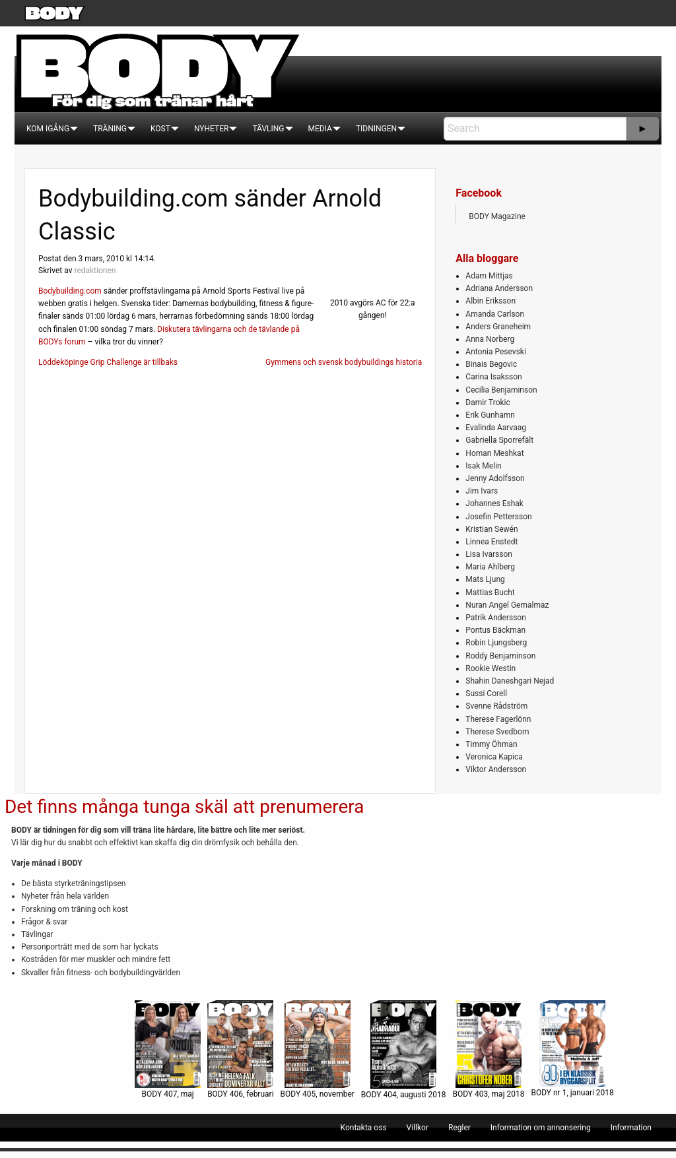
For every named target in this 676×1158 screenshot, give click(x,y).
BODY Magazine (497, 216)
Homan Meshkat (494, 453)
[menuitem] (48, 129)
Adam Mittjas (488, 275)
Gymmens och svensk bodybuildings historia (343, 362)
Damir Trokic (487, 402)
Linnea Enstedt (491, 541)
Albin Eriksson (490, 301)
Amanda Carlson (494, 314)
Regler (459, 1127)
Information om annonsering (540, 1127)
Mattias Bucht (489, 592)
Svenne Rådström (496, 706)
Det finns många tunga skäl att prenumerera (184, 807)
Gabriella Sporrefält (499, 440)
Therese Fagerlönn (498, 719)
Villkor (417, 1127)
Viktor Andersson (495, 769)
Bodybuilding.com (70, 291)
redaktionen (95, 270)
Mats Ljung (484, 579)
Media (320, 128)
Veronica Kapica (493, 756)
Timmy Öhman (491, 744)
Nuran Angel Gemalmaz (507, 605)
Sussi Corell (486, 693)
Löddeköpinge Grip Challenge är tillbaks (108, 362)
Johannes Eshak (494, 503)
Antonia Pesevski (495, 351)
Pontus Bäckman (495, 630)
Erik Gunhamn (490, 415)
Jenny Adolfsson (494, 478)
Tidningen (376, 128)
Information (631, 1127)
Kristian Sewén (491, 529)
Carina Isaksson (493, 376)
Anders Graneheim (498, 326)
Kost (160, 128)
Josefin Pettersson (498, 516)
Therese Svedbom (497, 731)
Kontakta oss (364, 1127)
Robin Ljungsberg (496, 642)
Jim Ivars (481, 491)
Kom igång (47, 128)
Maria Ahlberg (490, 566)
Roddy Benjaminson (500, 655)
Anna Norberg (489, 339)
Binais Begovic (491, 364)
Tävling (268, 128)
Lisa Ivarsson (488, 554)
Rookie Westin (490, 668)
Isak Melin (483, 465)
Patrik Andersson (495, 617)
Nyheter (211, 128)
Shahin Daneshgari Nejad (509, 681)
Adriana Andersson (499, 288)
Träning (110, 128)
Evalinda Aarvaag (495, 427)
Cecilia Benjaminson (501, 390)
